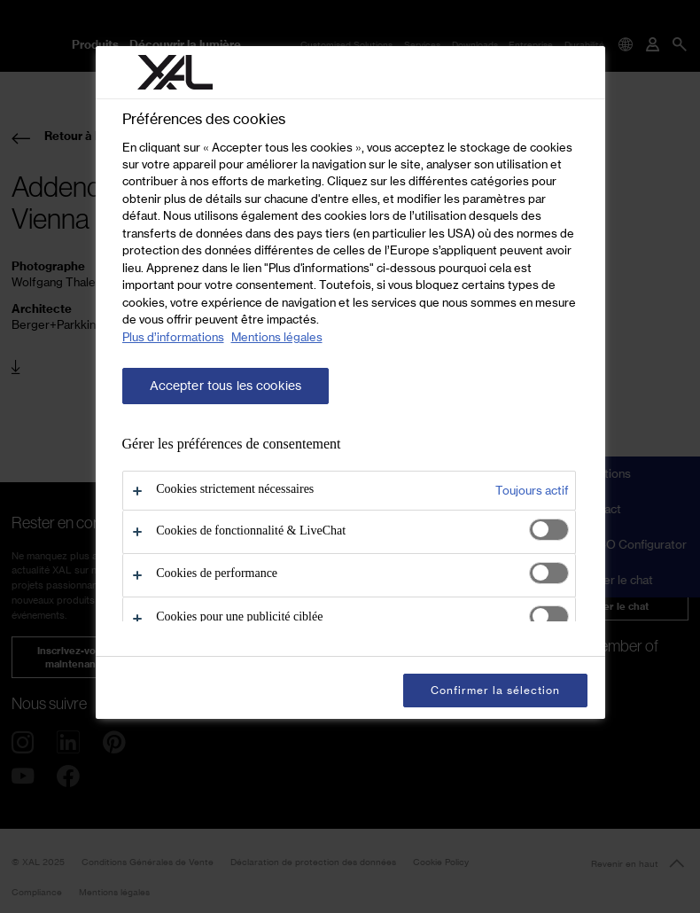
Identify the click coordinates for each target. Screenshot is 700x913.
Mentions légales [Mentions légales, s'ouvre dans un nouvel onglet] (277, 337)
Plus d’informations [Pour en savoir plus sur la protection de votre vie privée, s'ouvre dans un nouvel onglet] (173, 337)
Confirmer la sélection (495, 690)
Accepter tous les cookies (226, 386)
